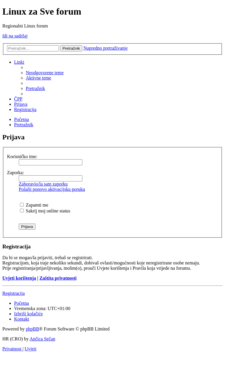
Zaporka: (15, 172)
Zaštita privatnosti (58, 278)
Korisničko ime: (22, 156)
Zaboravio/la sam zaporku (43, 183)
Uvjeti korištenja (19, 278)
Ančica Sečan (42, 338)
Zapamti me (34, 205)
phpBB (32, 328)
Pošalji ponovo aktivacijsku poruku (52, 189)
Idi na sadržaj (15, 35)
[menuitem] (45, 72)
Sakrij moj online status (45, 210)
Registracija (13, 293)
